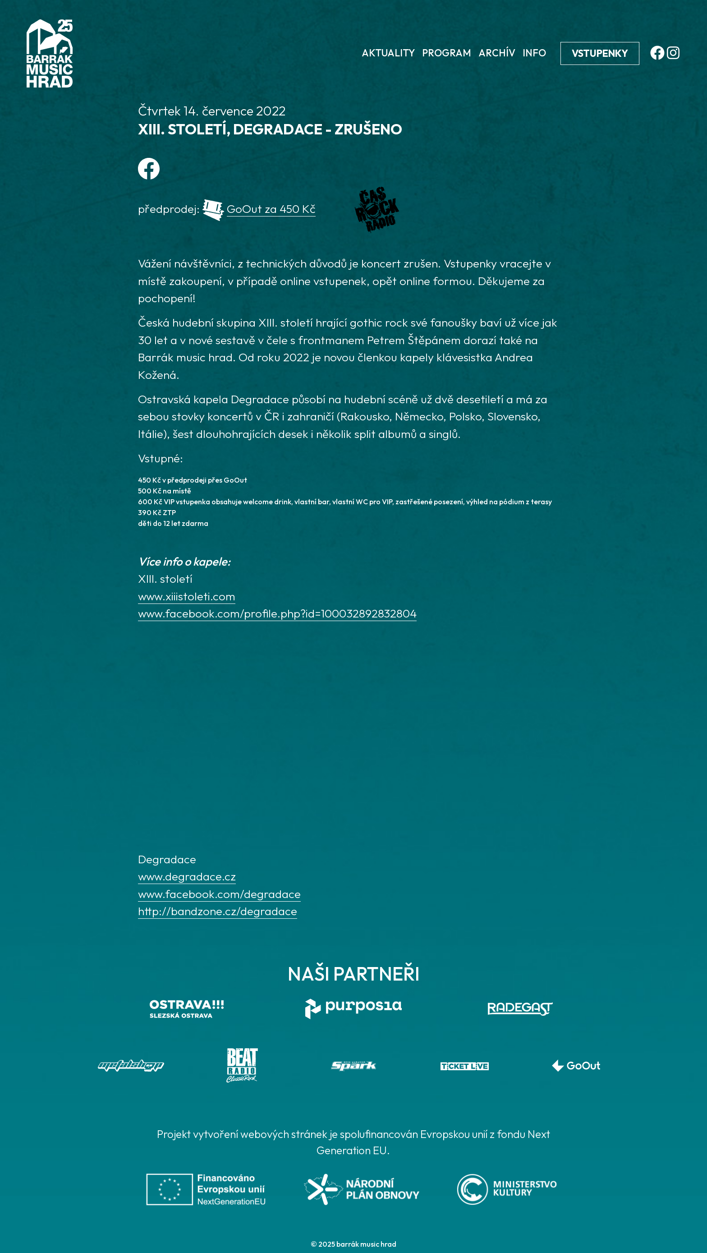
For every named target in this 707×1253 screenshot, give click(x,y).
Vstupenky (600, 53)
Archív (496, 52)
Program (446, 52)
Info (534, 52)
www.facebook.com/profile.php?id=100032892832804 (277, 613)
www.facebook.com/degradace (219, 893)
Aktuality (388, 52)
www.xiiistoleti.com (186, 596)
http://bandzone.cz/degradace (217, 910)
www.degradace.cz (187, 876)
